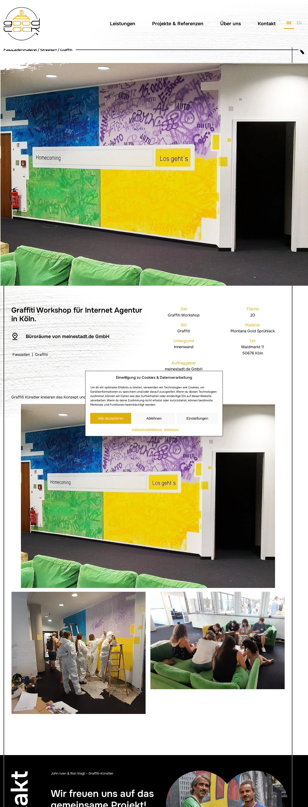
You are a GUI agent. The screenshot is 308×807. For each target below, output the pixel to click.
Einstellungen (197, 418)
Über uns (230, 24)
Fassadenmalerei (20, 50)
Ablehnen (153, 418)
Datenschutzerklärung (147, 429)
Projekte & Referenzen (177, 24)
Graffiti (66, 50)
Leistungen (122, 24)
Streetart (48, 50)
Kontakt (267, 24)
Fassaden (21, 354)
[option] (299, 24)
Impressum (171, 429)
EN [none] (299, 22)
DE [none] (289, 22)
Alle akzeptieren (111, 418)
